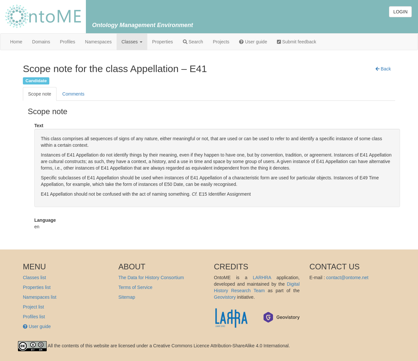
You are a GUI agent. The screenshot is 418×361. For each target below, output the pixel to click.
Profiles (67, 41)
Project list (33, 306)
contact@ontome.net (347, 277)
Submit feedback (296, 41)
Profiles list (34, 316)
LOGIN (400, 11)
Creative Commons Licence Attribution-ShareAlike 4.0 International (221, 345)
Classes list (34, 277)
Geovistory (225, 297)
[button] (383, 68)
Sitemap (127, 297)
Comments (73, 94)
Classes (131, 41)
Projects (221, 41)
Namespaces (98, 41)
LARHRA (262, 277)
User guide (253, 41)
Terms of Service (136, 287)
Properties (162, 41)
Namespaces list (39, 297)
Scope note (39, 94)
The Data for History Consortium (151, 277)
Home (16, 41)
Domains (41, 41)
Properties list (37, 287)
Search (193, 41)
